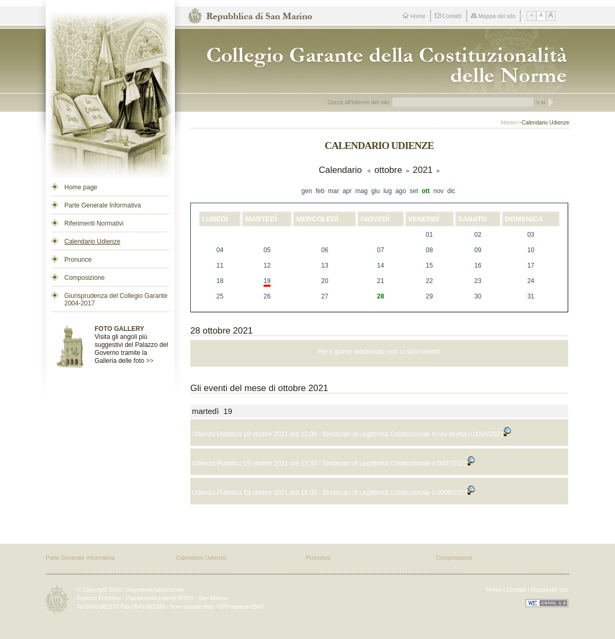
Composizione (84, 277)
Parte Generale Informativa (102, 205)
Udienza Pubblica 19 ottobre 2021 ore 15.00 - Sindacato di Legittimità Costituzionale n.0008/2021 (333, 492)
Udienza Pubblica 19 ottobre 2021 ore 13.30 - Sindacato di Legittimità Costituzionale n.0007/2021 (333, 463)
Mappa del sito (493, 16)
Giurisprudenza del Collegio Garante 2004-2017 (115, 299)
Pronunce (77, 259)
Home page (80, 187)
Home (414, 16)
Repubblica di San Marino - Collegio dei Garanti (382, 61)
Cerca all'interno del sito (358, 102)
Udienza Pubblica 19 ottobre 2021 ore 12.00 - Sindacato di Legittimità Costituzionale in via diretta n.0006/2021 (351, 434)
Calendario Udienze (92, 241)
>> (150, 360)
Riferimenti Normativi (93, 223)
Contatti (448, 16)
